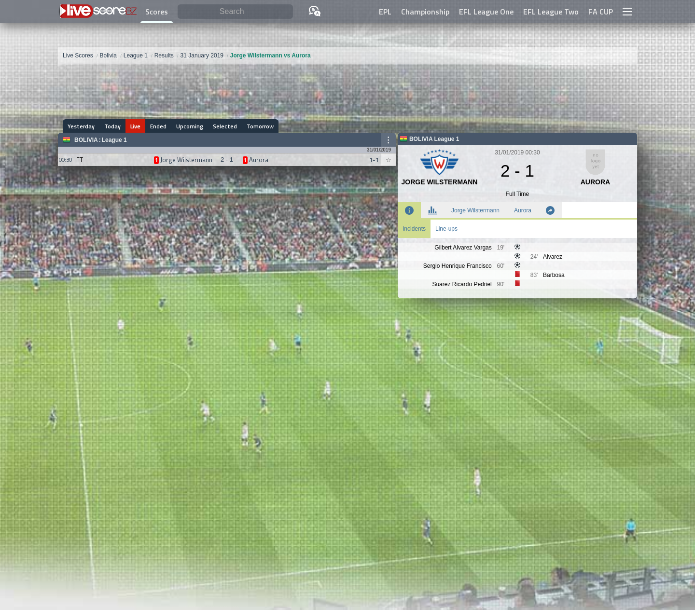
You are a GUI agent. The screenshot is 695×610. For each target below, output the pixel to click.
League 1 (114, 140)
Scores (156, 11)
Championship (425, 11)
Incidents (414, 228)
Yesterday (81, 126)
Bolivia (86, 140)
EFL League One (486, 11)
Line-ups (446, 228)
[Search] (235, 11)
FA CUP (600, 11)
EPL (385, 11)
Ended (158, 126)
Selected (225, 126)
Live (135, 126)
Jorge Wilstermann (475, 210)
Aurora (522, 210)
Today (112, 126)
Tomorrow (260, 126)
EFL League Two (551, 11)
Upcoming (189, 126)
